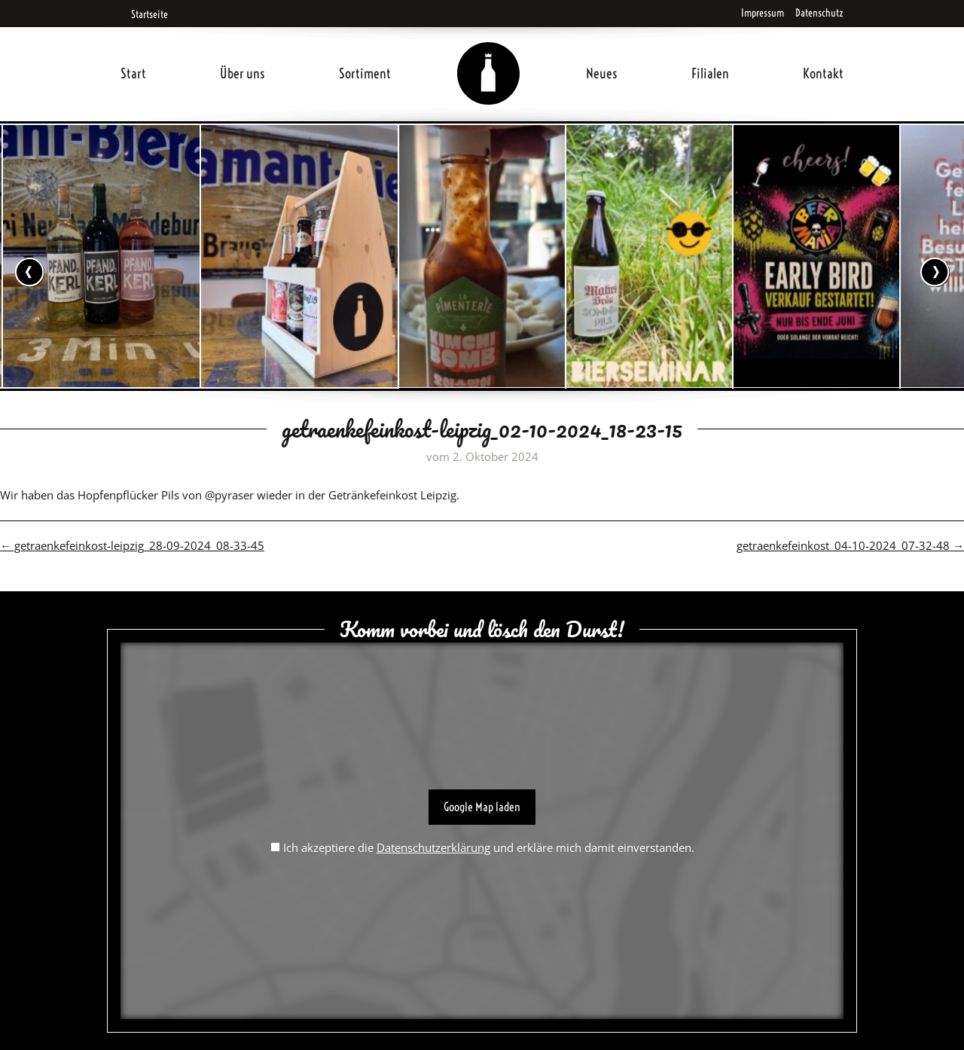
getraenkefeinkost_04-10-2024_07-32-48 (850, 545)
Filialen (710, 73)
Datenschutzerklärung (433, 847)
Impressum (762, 13)
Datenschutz (819, 13)
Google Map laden (482, 806)
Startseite (144, 14)
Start (133, 73)
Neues (602, 73)
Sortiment (365, 73)
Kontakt (823, 73)
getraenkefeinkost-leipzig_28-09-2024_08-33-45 (132, 545)
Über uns (242, 73)
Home (488, 55)
